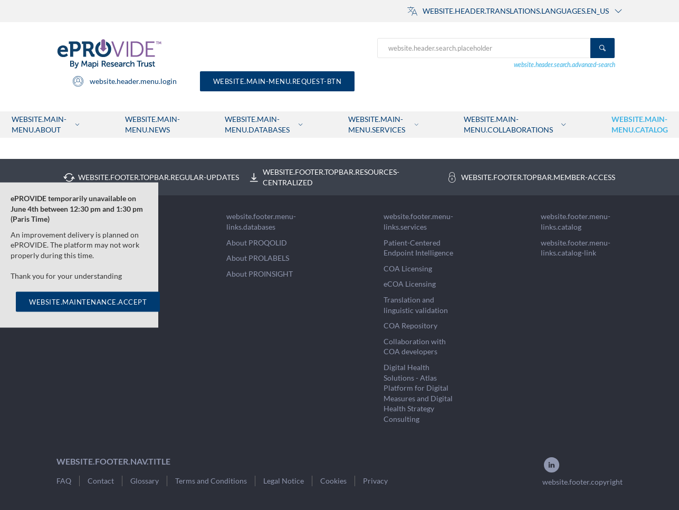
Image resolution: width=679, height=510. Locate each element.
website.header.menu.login (124, 81)
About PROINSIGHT (259, 273)
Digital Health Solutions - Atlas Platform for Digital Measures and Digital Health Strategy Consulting (418, 393)
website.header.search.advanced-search (564, 65)
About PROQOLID (256, 242)
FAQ (63, 480)
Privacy (375, 480)
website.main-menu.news (152, 124)
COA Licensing (408, 268)
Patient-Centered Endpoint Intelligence (418, 248)
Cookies (333, 480)
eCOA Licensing (410, 283)
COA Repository (410, 325)
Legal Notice (283, 480)
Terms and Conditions (211, 480)
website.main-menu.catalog (639, 124)
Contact (101, 480)
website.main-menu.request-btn (277, 81)
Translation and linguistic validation (416, 305)
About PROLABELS (257, 257)
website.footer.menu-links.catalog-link (575, 248)
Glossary (144, 480)
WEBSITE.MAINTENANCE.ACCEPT (88, 301)
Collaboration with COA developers (415, 346)
